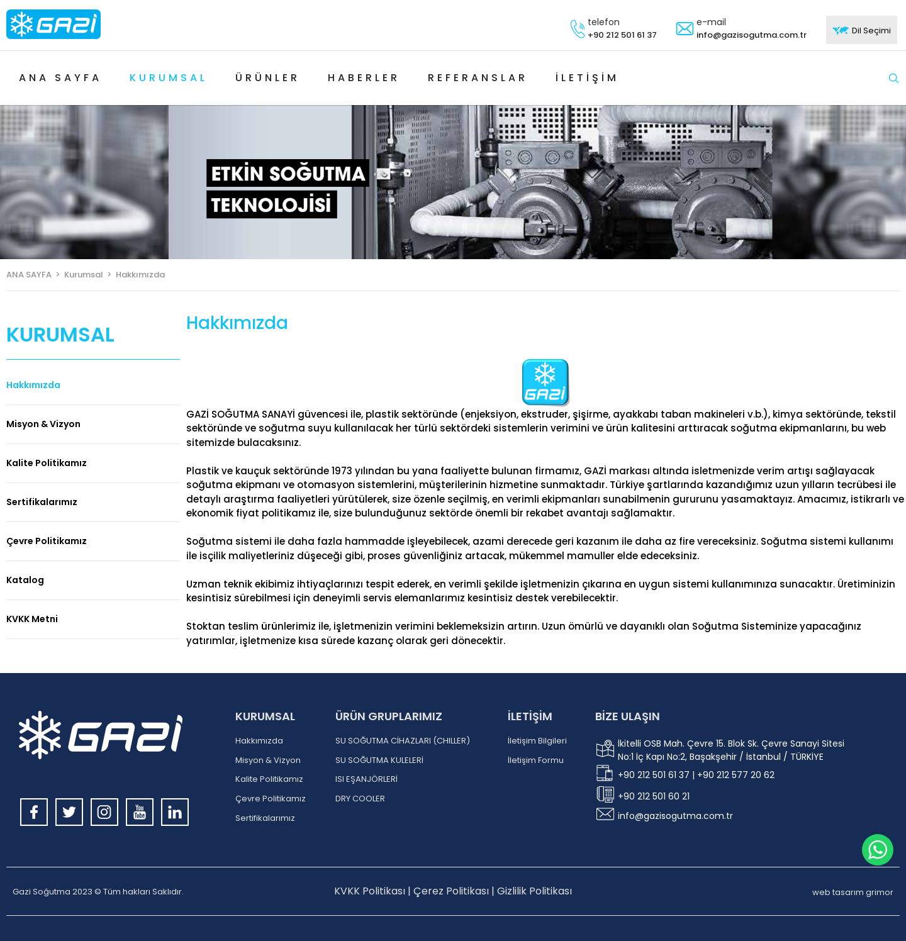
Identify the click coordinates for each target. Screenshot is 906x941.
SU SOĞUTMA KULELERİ (379, 760)
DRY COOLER (360, 799)
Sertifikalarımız (41, 502)
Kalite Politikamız (46, 463)
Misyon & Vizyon (43, 424)
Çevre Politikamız (46, 541)
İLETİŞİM (530, 716)
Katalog (25, 580)
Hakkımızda (33, 385)
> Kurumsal (77, 275)
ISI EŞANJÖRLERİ (366, 779)
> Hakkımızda (134, 275)
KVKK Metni (32, 619)
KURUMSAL (265, 716)
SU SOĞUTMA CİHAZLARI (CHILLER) (402, 741)
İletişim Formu (536, 760)
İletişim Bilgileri (537, 741)
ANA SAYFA (29, 275)
